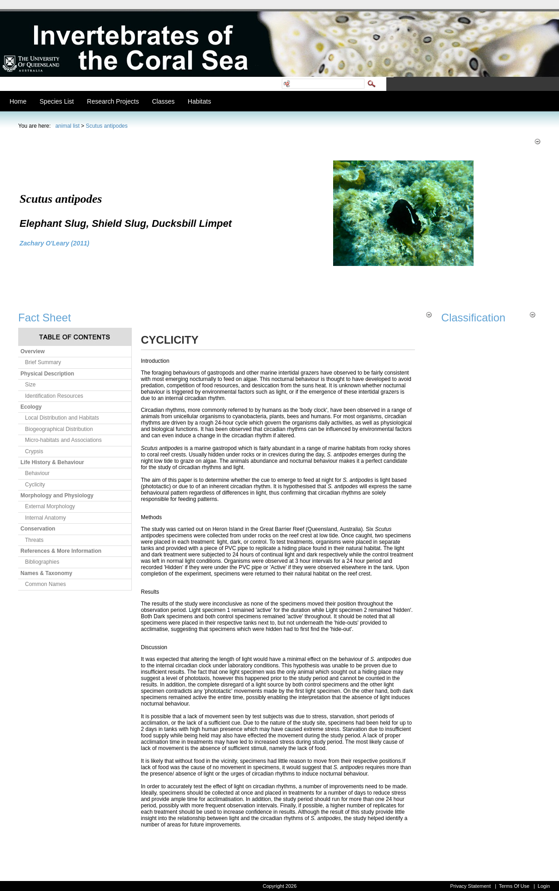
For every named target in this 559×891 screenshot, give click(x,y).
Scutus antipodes (107, 126)
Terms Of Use (514, 886)
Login (544, 886)
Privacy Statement (470, 886)
